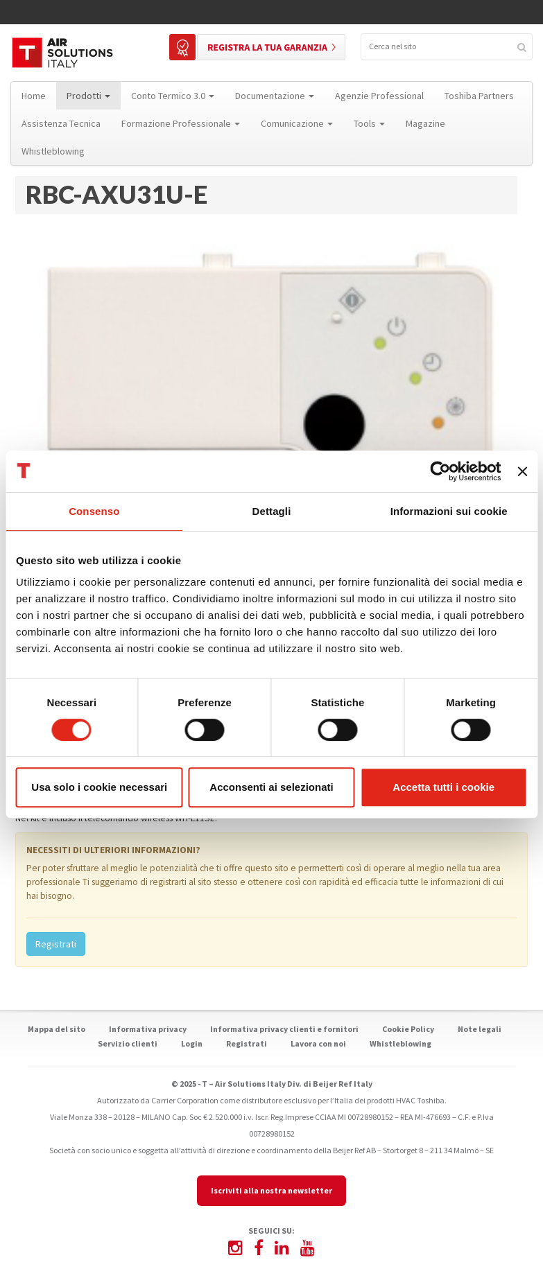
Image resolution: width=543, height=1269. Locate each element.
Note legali (479, 1029)
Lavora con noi (318, 1043)
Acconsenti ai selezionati (271, 787)
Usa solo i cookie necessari (99, 787)
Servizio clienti (127, 1043)
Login (191, 1043)
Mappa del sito (56, 1029)
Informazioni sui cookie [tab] (449, 511)
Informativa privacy (148, 1029)
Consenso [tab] (94, 511)
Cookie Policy (408, 1029)
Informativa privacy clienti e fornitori (284, 1029)
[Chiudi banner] (522, 471)
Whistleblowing (400, 1043)
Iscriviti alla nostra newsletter (271, 1190)
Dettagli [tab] (271, 511)
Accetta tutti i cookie (443, 787)
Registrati (55, 944)
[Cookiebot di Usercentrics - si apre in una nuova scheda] (440, 471)
